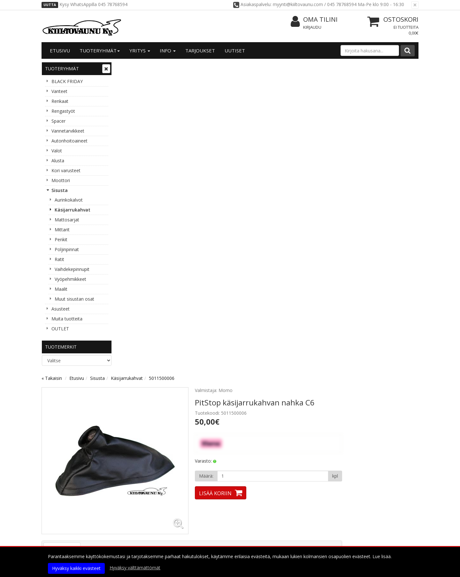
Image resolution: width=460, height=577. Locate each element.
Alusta (57, 161)
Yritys (139, 50)
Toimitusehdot (136, 515)
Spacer (58, 121)
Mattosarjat (67, 220)
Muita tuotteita (66, 319)
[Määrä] (349, 165)
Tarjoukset (200, 50)
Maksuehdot (133, 534)
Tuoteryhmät (100, 50)
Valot (56, 151)
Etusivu (60, 50)
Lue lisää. (382, 556)
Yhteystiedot (57, 515)
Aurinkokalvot (69, 200)
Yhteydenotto (58, 524)
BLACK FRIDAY (67, 81)
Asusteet (60, 309)
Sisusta (59, 190)
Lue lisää (114, 446)
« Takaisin (128, 68)
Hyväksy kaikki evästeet (76, 568)
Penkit (61, 239)
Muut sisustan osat (74, 299)
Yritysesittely (57, 505)
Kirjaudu (312, 27)
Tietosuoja (131, 505)
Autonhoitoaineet (69, 141)
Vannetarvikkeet (67, 131)
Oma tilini (314, 19)
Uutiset (235, 50)
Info (168, 50)
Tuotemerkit (61, 347)
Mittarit (62, 230)
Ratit (59, 259)
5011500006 (238, 68)
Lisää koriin (292, 182)
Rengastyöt (63, 111)
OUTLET (60, 329)
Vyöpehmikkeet (70, 279)
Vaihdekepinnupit (72, 269)
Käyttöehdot (134, 524)
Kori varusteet (65, 170)
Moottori (60, 180)
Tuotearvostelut (179, 238)
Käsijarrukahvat (72, 210)
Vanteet (59, 91)
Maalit (61, 289)
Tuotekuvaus (138, 238)
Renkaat (59, 101)
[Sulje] (414, 5)
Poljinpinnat (67, 249)
